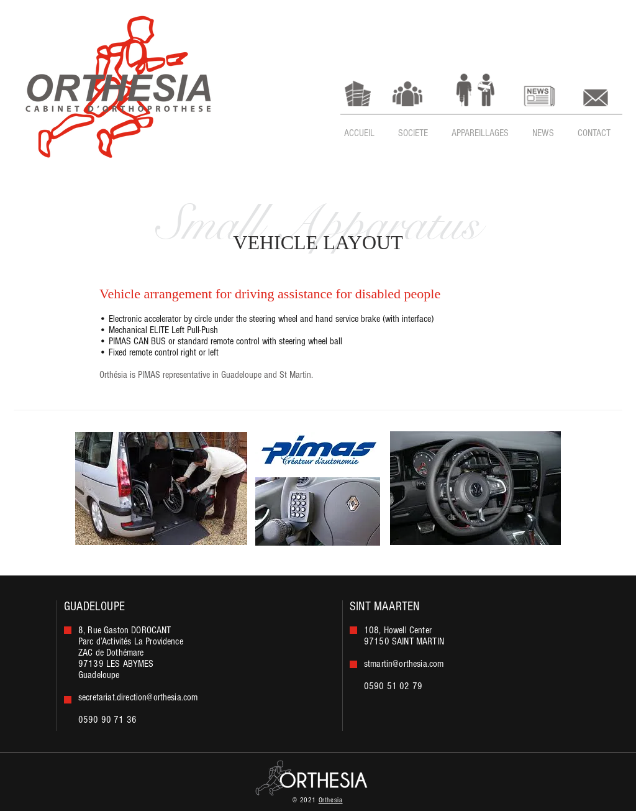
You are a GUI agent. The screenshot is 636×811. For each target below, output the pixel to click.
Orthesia (331, 800)
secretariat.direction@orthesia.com (138, 697)
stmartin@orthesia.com (403, 663)
